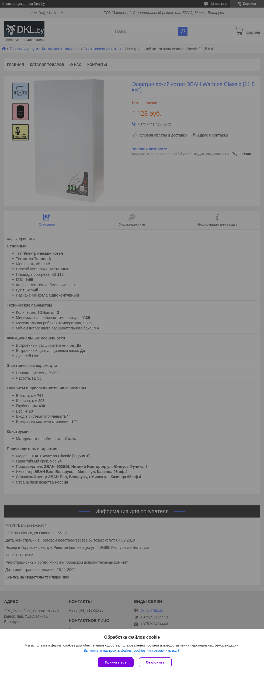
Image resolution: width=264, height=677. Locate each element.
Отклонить (155, 662)
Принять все (116, 662)
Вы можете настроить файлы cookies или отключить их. (130, 650)
